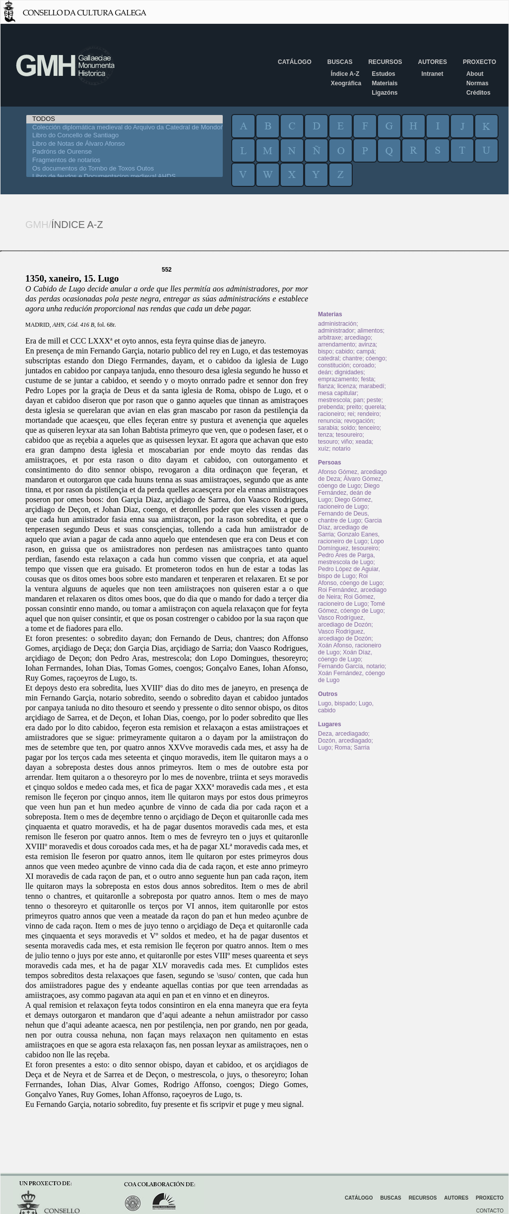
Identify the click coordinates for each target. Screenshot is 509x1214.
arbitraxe (329, 337)
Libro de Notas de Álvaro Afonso (124, 144)
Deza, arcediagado (343, 733)
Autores (432, 61)
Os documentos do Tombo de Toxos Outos (124, 169)
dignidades (348, 372)
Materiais (384, 83)
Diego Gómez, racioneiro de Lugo (345, 503)
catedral (328, 358)
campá (365, 351)
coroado (363, 365)
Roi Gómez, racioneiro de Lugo (346, 600)
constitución (333, 365)
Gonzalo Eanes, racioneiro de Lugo (349, 538)
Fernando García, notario (351, 666)
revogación (359, 420)
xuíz (323, 448)
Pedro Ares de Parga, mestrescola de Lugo (346, 559)
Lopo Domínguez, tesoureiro (351, 545)
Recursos (385, 61)
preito (353, 407)
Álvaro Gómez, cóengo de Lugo (350, 482)
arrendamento (336, 344)
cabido (344, 351)
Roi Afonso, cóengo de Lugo (350, 579)
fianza (326, 386)
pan (358, 400)
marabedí (371, 386)
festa (367, 379)
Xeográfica (346, 83)
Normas (477, 83)
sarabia (327, 427)
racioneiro (331, 413)
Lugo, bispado (336, 703)
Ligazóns (384, 92)
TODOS (124, 119)
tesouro (328, 441)
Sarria (362, 747)
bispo (325, 351)
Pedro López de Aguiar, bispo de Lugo (349, 572)
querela (374, 407)
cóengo (375, 358)
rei (350, 413)
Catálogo (295, 61)
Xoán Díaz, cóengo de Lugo (345, 656)
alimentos (369, 330)
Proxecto (479, 61)
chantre (352, 358)
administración (337, 323)
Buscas (340, 61)
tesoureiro (349, 434)
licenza (346, 386)
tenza (325, 434)
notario (341, 448)
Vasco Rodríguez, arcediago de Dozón (344, 621)
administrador (336, 330)
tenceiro (369, 427)
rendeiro (368, 413)
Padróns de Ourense (124, 152)
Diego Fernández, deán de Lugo (349, 492)
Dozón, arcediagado (344, 740)
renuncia (329, 420)
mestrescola (334, 400)
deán (324, 372)
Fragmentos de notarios (124, 160)
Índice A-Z (345, 73)
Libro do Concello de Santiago (124, 135)
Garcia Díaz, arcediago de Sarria (350, 527)
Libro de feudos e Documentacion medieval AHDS (124, 177)
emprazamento (338, 379)
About (475, 73)
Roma (342, 747)
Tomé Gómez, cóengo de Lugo (351, 607)
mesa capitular (337, 393)
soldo (348, 427)
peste (374, 400)
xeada (363, 441)
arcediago (357, 337)
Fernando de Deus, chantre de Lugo (343, 517)
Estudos (383, 73)
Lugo (324, 747)
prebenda (330, 407)
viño (346, 441)
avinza (367, 344)
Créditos (478, 92)
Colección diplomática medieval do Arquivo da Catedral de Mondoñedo (124, 127)
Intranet (432, 73)
